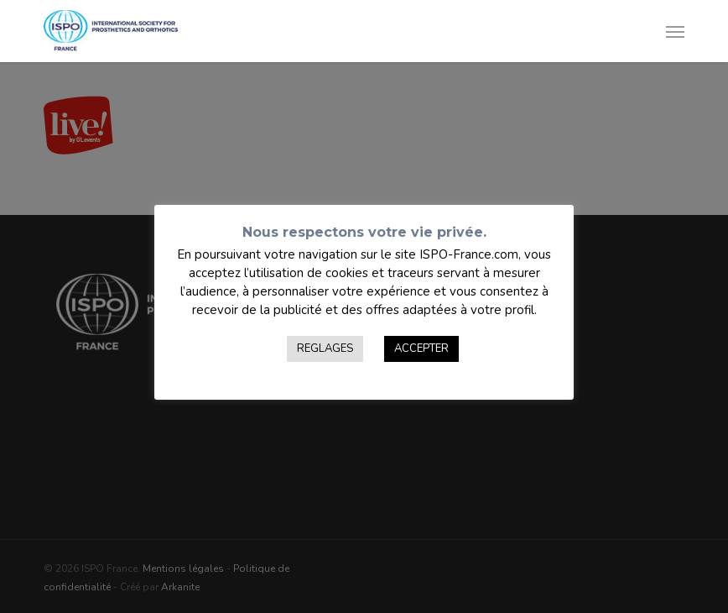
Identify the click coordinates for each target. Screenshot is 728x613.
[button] (675, 31)
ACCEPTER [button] (421, 348)
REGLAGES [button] (325, 348)
